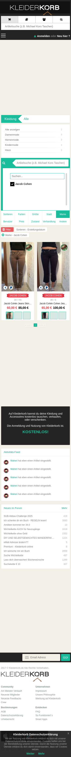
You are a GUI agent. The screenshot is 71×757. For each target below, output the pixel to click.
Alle (26, 119)
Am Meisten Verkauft (11, 691)
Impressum (41, 691)
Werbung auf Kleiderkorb (48, 698)
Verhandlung (49, 221)
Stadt (49, 214)
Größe (35, 214)
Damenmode (33, 134)
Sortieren (7, 214)
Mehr (64, 508)
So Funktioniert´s (44, 715)
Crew (3, 702)
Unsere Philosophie (45, 695)
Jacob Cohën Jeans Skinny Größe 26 (17, 303)
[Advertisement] (35, 77)
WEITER (42, 325)
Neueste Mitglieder (10, 695)
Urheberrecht (7, 719)
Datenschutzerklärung (12, 715)
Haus (33, 150)
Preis (21, 221)
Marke (63, 214)
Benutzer (7, 221)
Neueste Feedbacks (11, 698)
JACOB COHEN (17, 295)
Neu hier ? (63, 36)
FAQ (38, 711)
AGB (3, 711)
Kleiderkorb (25, 677)
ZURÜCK (28, 325)
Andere (63, 221)
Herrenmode (33, 139)
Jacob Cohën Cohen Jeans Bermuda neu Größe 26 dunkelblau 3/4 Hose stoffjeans (53, 303)
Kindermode (33, 145)
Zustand (35, 221)
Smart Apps (41, 719)
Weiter (31, 753)
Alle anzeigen (33, 129)
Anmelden (43, 36)
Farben (21, 214)
